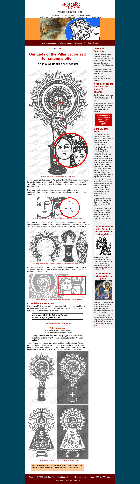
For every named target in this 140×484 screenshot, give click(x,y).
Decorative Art (80, 43)
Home (42, 43)
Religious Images (66, 43)
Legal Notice (60, 480)
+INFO (102, 269)
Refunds (82, 480)
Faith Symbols (93, 43)
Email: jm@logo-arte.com (58, 15)
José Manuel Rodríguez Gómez (60, 477)
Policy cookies (71, 480)
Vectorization (52, 43)
